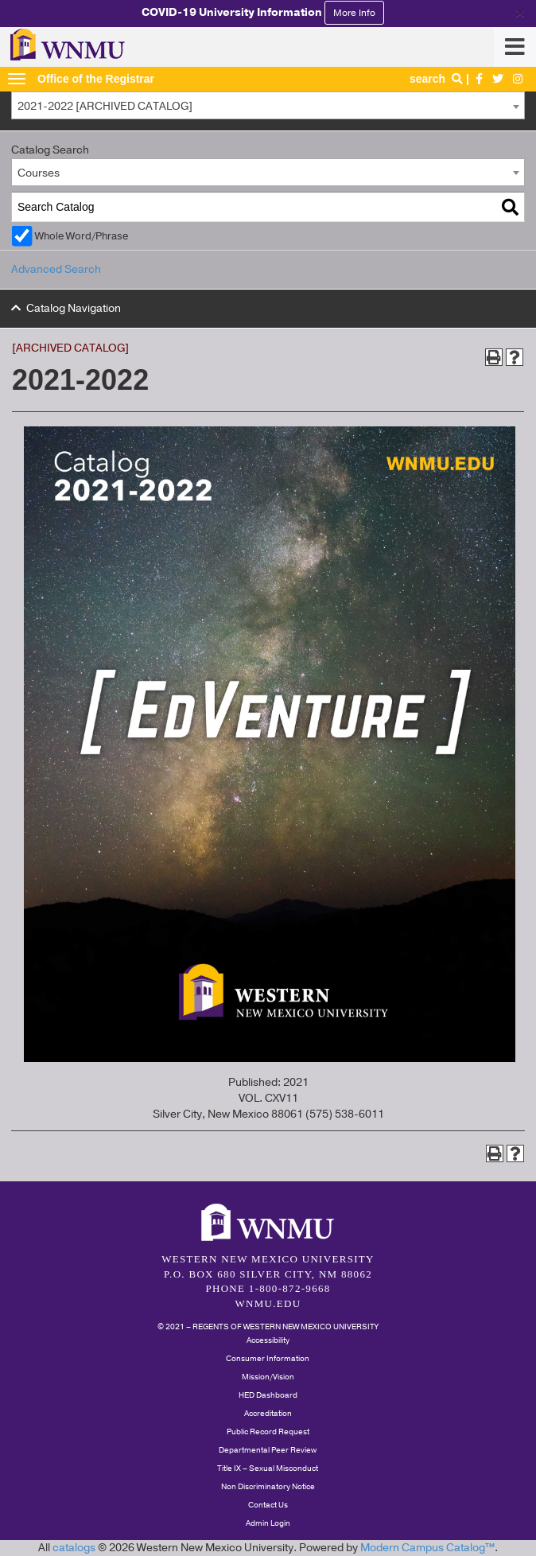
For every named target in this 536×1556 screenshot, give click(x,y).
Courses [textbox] (38, 173)
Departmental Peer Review (268, 1450)
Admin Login (268, 1523)
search (438, 79)
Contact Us (268, 1505)
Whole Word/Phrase (81, 236)
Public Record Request (268, 1431)
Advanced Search (56, 269)
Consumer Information (267, 1358)
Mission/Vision (268, 1377)
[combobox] (268, 105)
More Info (354, 12)
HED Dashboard (268, 1395)
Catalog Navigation (73, 308)
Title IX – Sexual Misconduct (267, 1468)
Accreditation (268, 1413)
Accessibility (268, 1340)
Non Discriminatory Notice (268, 1486)
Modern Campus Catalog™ (427, 1547)
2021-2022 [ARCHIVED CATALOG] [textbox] (104, 106)
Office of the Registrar (95, 78)
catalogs (73, 1547)
